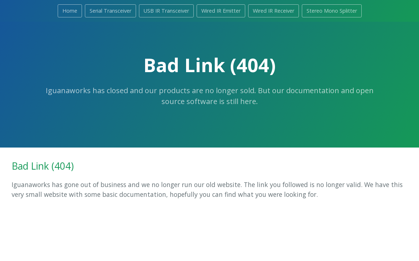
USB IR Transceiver (166, 10)
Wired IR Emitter (221, 10)
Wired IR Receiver (273, 10)
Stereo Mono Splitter (332, 10)
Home (69, 10)
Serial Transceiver (110, 10)
